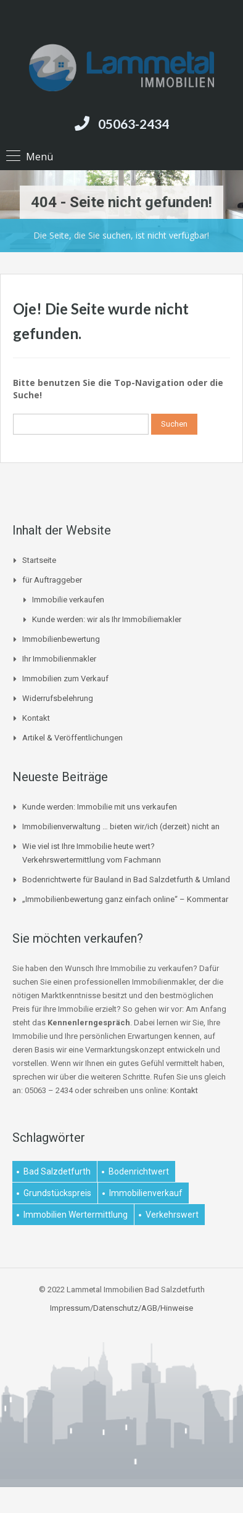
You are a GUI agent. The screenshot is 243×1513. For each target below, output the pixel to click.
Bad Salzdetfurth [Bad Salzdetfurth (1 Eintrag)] (57, 1171)
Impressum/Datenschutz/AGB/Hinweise (121, 1308)
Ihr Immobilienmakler (59, 658)
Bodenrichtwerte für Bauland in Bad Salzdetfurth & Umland (126, 879)
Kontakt (36, 718)
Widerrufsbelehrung (57, 698)
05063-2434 (133, 123)
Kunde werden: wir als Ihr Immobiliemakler (106, 619)
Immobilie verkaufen (68, 599)
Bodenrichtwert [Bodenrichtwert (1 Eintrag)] (139, 1171)
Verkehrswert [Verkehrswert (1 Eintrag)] (172, 1215)
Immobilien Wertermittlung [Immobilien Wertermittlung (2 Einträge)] (75, 1215)
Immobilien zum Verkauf (65, 678)
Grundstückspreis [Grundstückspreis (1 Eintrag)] (57, 1193)
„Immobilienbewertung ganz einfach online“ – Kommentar (125, 899)
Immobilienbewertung (61, 639)
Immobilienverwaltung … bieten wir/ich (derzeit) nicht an (121, 826)
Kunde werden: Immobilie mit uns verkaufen (99, 806)
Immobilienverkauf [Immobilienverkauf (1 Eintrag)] (146, 1193)
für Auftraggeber (52, 579)
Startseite (39, 560)
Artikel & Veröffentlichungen (72, 737)
